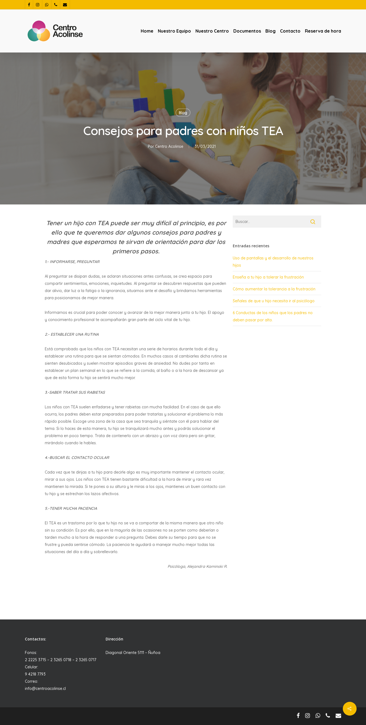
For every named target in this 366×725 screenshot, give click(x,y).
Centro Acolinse (169, 146)
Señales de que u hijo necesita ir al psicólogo (274, 300)
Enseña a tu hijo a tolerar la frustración (268, 277)
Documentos (247, 31)
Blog (270, 31)
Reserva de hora (323, 31)
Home (147, 31)
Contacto (290, 31)
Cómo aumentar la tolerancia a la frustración (274, 289)
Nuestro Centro (212, 31)
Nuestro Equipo (174, 31)
